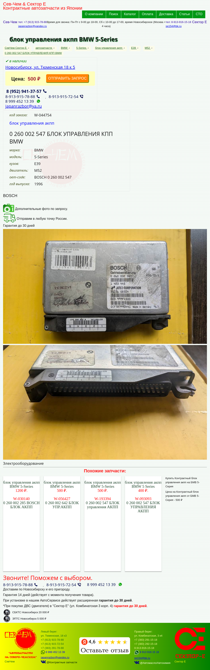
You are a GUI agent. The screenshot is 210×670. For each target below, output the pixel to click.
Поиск (113, 14)
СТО (199, 14)
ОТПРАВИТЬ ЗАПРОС (67, 78)
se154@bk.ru (174, 26)
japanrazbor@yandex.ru (32, 26)
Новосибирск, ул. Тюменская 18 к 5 (40, 67)
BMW (64, 47)
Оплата (147, 14)
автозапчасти (44, 47)
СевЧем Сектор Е (16, 47)
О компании (94, 14)
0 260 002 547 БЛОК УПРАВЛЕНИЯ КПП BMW (33, 53)
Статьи (184, 14)
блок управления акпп (109, 47)
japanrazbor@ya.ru (23, 106)
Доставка (166, 14)
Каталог (130, 14)
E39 (134, 47)
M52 (148, 47)
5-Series (81, 47)
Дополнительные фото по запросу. (35, 209)
